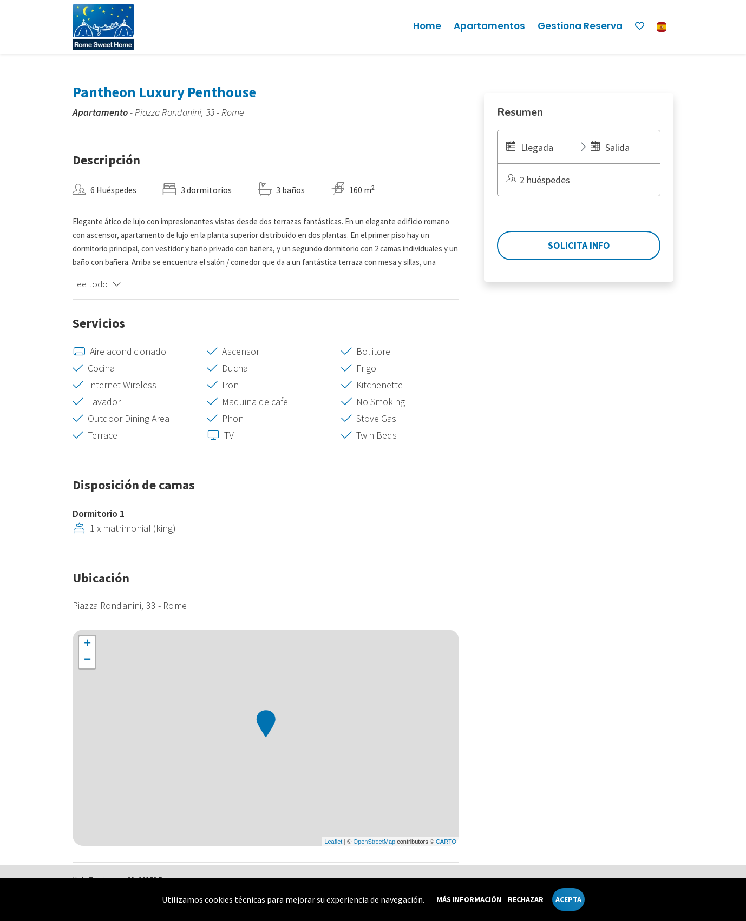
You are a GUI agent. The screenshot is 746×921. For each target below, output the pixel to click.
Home (427, 25)
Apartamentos (489, 25)
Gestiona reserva (580, 25)
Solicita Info (579, 245)
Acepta (568, 899)
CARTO (446, 841)
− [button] (87, 660)
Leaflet (333, 841)
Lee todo (97, 284)
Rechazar (526, 899)
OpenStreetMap (374, 841)
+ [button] (87, 644)
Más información (468, 899)
